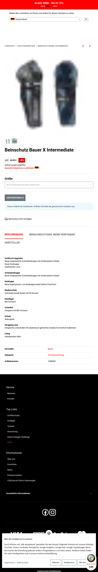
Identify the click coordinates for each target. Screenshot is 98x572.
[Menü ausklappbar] (91, 29)
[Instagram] (52, 501)
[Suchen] (66, 29)
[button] (49, 481)
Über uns (11, 447)
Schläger (11, 409)
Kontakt (10, 387)
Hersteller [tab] (12, 230)
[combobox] (45, 19)
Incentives (12, 452)
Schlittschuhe (13, 403)
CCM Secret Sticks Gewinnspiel (21, 469)
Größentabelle (15, 186)
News (10, 458)
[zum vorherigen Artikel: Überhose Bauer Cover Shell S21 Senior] (83, 46)
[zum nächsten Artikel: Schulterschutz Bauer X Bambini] (89, 46)
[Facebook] (45, 501)
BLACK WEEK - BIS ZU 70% (49, 3)
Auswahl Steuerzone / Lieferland (22, 156)
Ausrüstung (12, 420)
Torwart (10, 414)
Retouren (11, 381)
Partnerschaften (14, 463)
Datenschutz (22, 562)
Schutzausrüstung (56, 343)
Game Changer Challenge (18, 425)
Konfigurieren (69, 562)
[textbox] (45, 19)
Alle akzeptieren (85, 562)
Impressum (9, 562)
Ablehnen (55, 562)
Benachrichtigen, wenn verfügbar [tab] (52, 222)
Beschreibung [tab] (14, 222)
